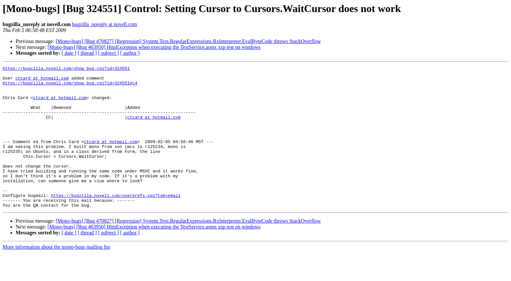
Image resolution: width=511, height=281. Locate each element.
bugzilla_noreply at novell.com (104, 24)
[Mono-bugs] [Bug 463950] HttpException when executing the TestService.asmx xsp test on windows (154, 47)
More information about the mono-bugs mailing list (56, 275)
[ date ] (69, 53)
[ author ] (130, 53)
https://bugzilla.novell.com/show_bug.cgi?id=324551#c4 (70, 87)
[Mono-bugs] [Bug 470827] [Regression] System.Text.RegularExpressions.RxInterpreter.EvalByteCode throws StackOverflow (188, 41)
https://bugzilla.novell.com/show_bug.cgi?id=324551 (66, 69)
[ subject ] (108, 53)
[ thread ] (87, 53)
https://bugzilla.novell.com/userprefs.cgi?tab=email (116, 222)
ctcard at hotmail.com (42, 81)
